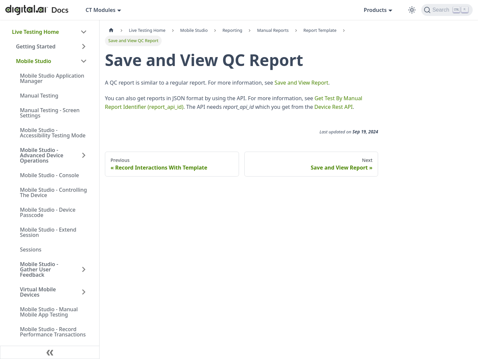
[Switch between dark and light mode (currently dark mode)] (412, 10)
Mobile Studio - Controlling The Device (53, 192)
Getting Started (35, 46)
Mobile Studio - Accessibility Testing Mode (53, 132)
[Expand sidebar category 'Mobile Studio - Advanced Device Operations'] (83, 155)
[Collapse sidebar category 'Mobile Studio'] (83, 61)
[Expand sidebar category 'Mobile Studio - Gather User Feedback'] (83, 269)
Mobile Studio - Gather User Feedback (39, 269)
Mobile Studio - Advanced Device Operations (41, 155)
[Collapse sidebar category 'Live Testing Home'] (83, 31)
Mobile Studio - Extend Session (48, 232)
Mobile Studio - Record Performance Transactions (53, 331)
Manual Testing (39, 95)
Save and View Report (301, 82)
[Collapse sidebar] (50, 352)
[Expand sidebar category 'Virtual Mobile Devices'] (83, 292)
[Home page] (111, 30)
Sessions (30, 249)
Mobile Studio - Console (49, 175)
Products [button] (375, 10)
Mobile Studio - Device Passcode (47, 212)
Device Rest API (333, 106)
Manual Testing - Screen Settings (50, 113)
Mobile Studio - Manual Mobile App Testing (49, 312)
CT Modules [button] (101, 10)
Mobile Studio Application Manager (52, 78)
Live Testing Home (35, 32)
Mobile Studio (33, 61)
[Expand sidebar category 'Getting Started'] (83, 46)
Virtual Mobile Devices (38, 292)
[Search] (447, 10)
